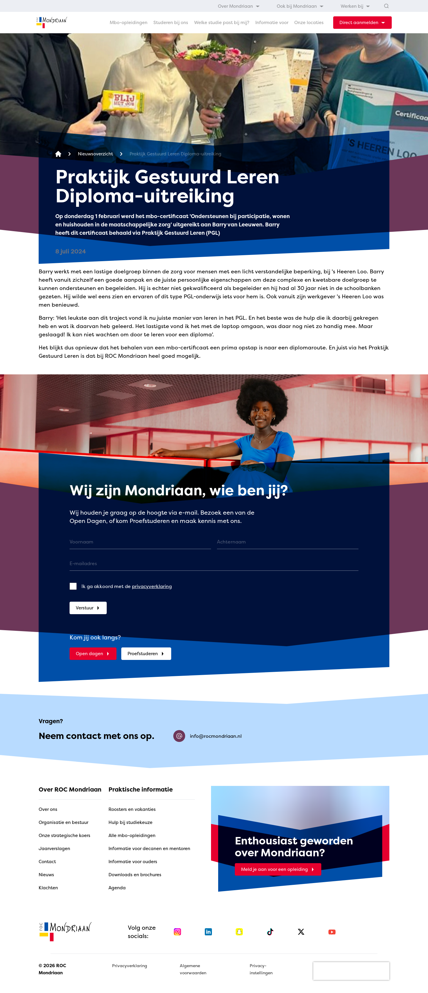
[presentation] (351, 971)
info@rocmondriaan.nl (207, 736)
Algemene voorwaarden (193, 969)
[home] (51, 23)
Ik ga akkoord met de (126, 586)
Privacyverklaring (129, 965)
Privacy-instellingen (261, 969)
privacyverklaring (152, 586)
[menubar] (294, 6)
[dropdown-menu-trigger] (362, 22)
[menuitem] (239, 6)
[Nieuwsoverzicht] (95, 154)
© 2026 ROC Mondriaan (52, 969)
